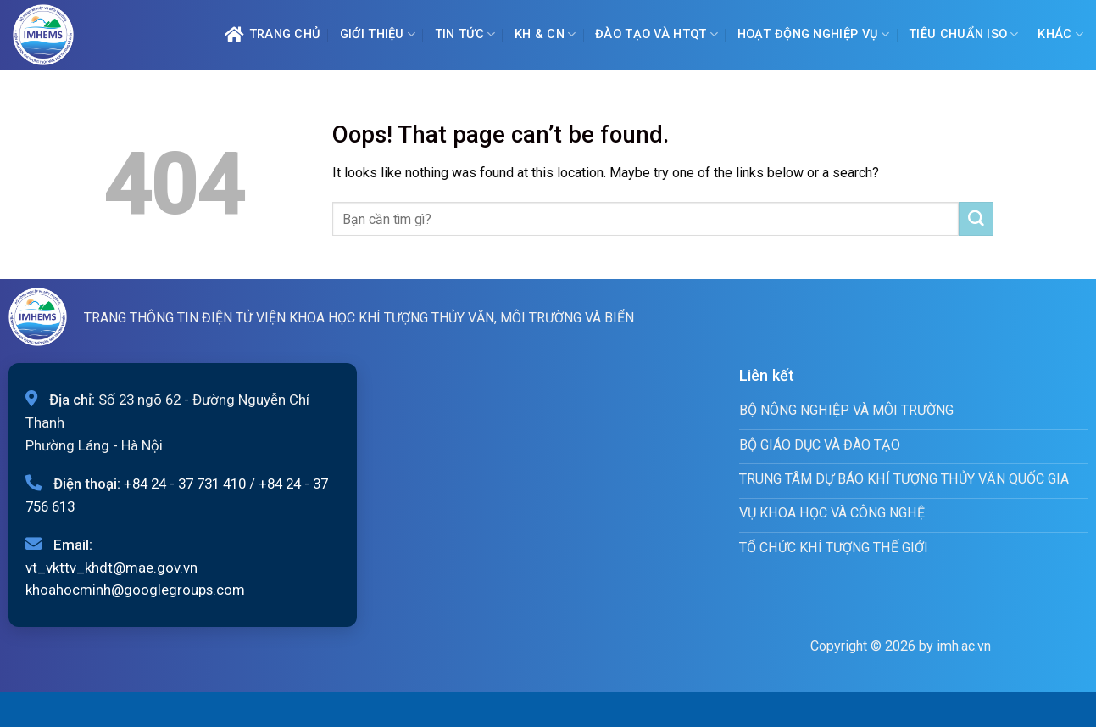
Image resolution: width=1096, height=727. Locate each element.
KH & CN (545, 34)
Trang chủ (272, 34)
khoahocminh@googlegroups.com (135, 589)
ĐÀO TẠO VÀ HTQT (656, 34)
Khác (1060, 34)
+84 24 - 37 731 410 (185, 483)
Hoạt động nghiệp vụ (813, 34)
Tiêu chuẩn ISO (964, 34)
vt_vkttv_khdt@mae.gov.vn (111, 567)
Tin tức (465, 34)
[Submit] (976, 219)
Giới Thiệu (377, 34)
